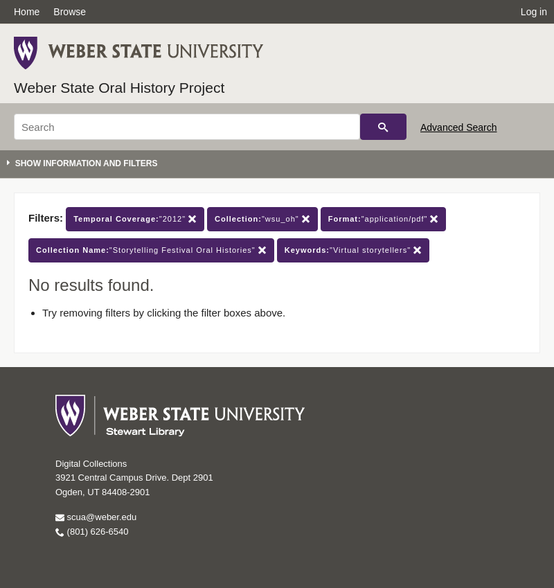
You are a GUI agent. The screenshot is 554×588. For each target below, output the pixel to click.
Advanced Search (458, 127)
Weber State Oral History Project (119, 88)
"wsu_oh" (262, 219)
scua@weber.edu (95, 517)
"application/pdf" (383, 219)
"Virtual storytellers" (353, 250)
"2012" (135, 219)
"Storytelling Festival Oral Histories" (151, 250)
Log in (534, 11)
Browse (69, 11)
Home (26, 11)
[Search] (187, 127)
